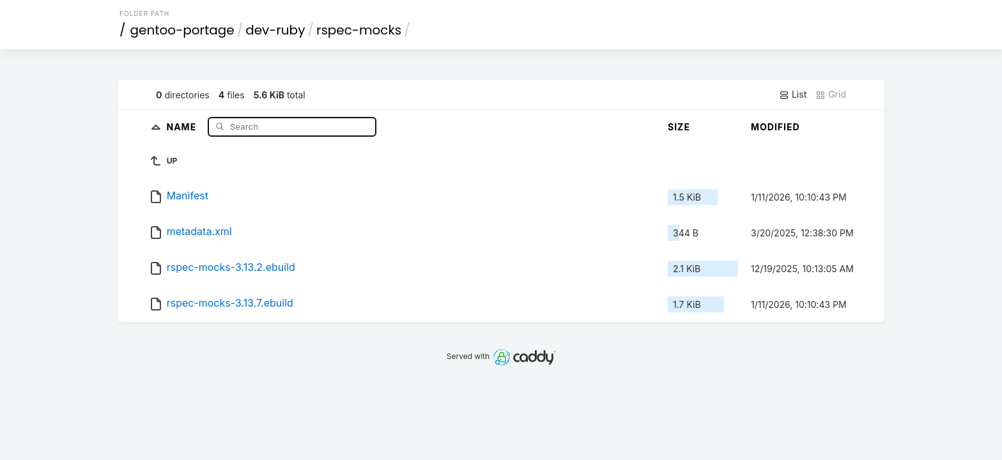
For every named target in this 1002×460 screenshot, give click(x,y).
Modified (775, 126)
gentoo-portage (182, 30)
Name (182, 126)
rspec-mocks (358, 30)
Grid (830, 94)
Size (679, 126)
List (792, 94)
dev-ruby (275, 30)
